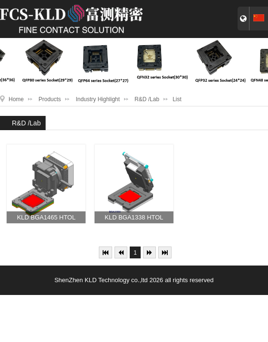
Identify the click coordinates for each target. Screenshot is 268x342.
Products (49, 99)
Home (16, 99)
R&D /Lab (146, 99)
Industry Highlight (98, 99)
